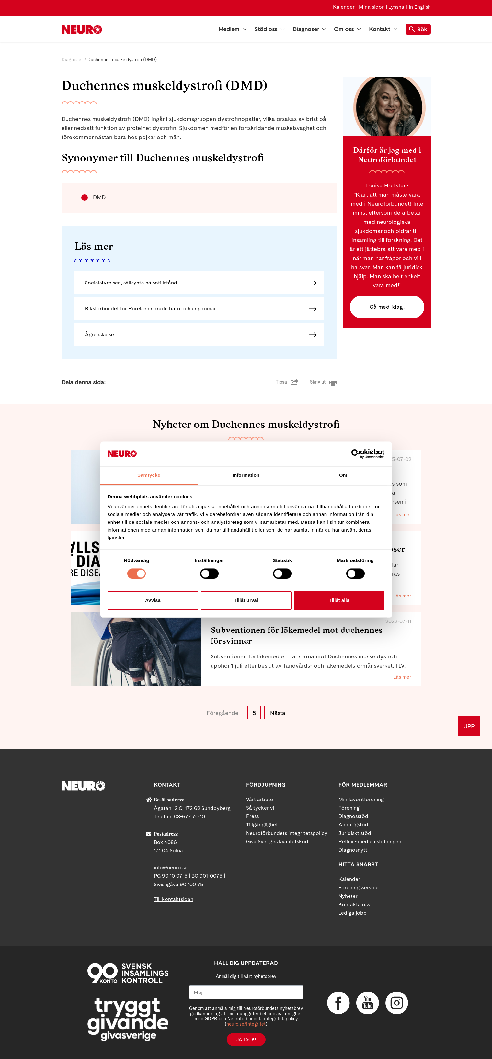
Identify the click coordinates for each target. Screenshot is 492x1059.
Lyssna (396, 7)
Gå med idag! (387, 307)
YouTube (367, 1003)
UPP (469, 726)
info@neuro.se (171, 867)
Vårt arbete (259, 799)
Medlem (232, 29)
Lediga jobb (352, 913)
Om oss (347, 29)
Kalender (344, 7)
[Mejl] (246, 992)
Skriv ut (318, 382)
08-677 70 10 (189, 816)
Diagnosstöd (353, 816)
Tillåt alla (339, 600)
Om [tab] (343, 475)
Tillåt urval (246, 600)
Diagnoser (309, 29)
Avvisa (153, 600)
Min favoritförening (361, 799)
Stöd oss (270, 29)
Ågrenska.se (99, 334)
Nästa (277, 712)
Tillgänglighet (262, 825)
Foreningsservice (358, 888)
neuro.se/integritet (246, 1024)
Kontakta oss (354, 904)
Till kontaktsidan (173, 899)
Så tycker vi (260, 808)
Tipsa (281, 382)
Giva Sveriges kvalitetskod (277, 841)
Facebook (338, 1003)
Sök (418, 29)
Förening (349, 808)
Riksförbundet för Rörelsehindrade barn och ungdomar (150, 309)
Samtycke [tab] (148, 475)
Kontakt (383, 29)
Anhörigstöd (353, 825)
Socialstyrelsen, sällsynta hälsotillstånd (131, 283)
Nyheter (348, 896)
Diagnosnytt (352, 850)
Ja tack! (246, 1039)
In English (420, 7)
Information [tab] (246, 475)
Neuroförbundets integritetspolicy (286, 833)
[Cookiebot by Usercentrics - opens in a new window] (356, 454)
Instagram (396, 1003)
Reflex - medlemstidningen (369, 841)
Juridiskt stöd (354, 833)
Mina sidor (371, 7)
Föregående (222, 712)
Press (252, 816)
